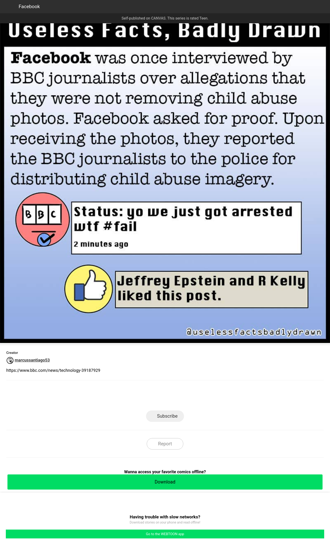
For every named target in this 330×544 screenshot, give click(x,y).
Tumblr (186, 397)
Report (165, 444)
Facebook (29, 6)
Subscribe (167, 416)
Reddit (207, 397)
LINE (123, 397)
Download (165, 482)
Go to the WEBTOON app (165, 534)
